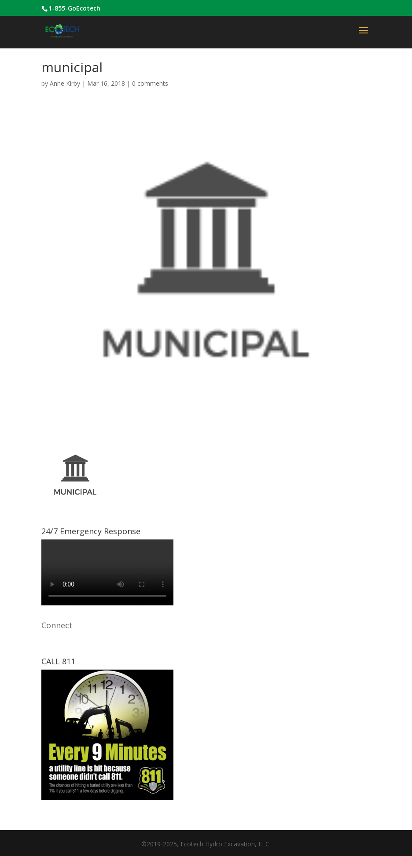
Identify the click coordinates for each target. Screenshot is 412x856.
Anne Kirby (65, 83)
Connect (57, 625)
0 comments (150, 83)
